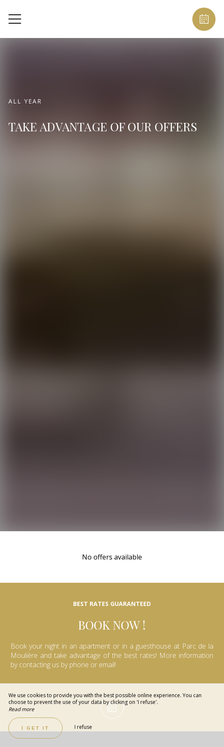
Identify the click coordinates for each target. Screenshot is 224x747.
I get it (35, 728)
